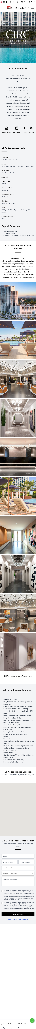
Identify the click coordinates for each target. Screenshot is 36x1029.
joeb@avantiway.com (8, 1028)
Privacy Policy (12, 920)
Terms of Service (23, 920)
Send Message (18, 914)
